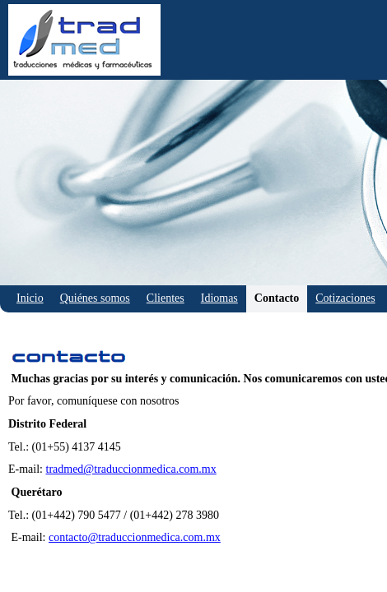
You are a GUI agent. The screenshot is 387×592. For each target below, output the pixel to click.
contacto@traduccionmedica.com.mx (135, 537)
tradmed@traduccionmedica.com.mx (131, 469)
